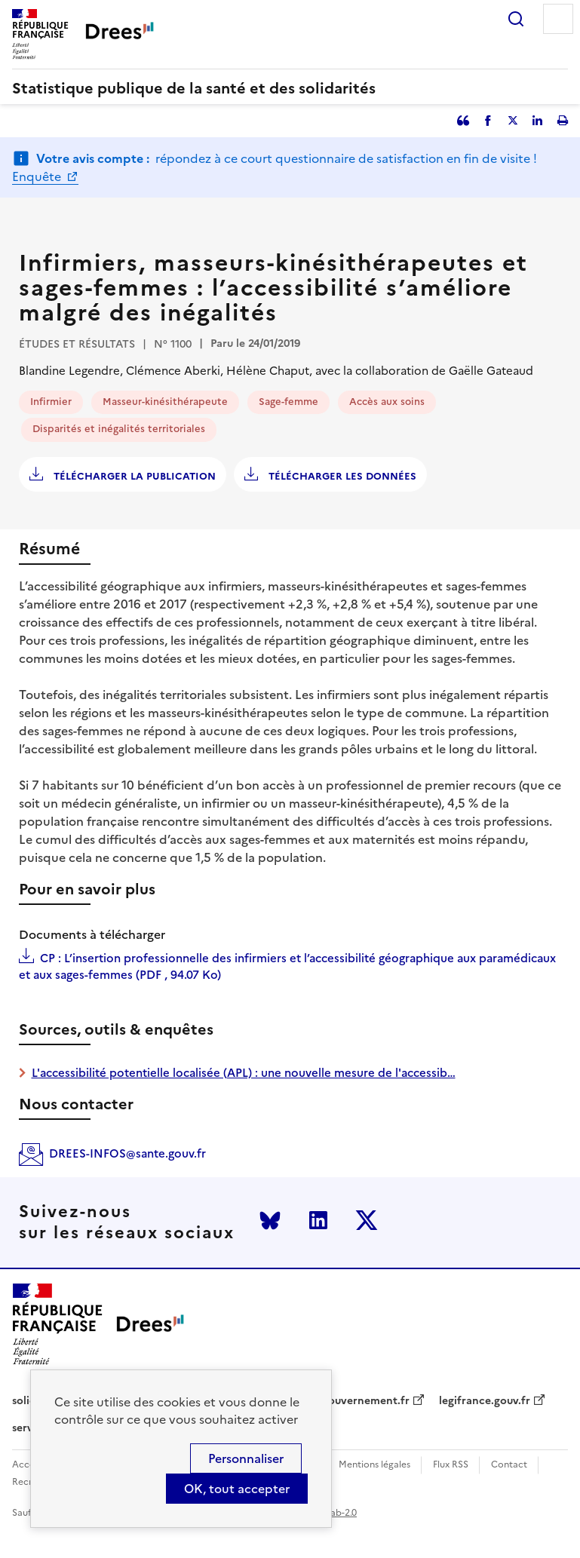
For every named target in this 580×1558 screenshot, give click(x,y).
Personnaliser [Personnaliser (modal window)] (246, 1458)
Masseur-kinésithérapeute (165, 401)
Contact (509, 1464)
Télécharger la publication (133, 476)
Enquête (38, 176)
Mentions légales (374, 1464)
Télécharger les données (340, 476)
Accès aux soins (387, 401)
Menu (558, 19)
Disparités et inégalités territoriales (118, 429)
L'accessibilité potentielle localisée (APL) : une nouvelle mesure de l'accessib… (244, 1072)
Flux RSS (450, 1464)
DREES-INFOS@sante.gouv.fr (127, 1153)
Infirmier (51, 401)
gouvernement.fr (366, 1401)
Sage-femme (288, 401)
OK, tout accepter (237, 1489)
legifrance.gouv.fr (484, 1401)
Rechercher (516, 19)
